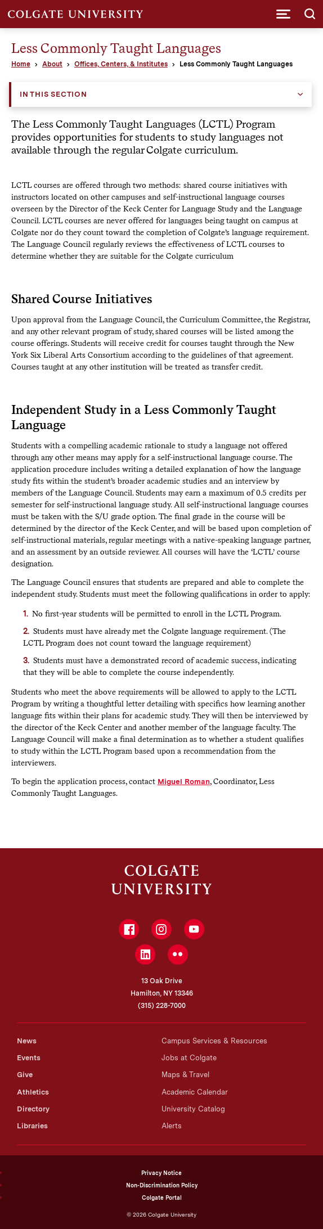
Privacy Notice (161, 1172)
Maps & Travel (185, 1074)
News (27, 1041)
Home (20, 64)
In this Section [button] (53, 94)
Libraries (32, 1126)
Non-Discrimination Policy (162, 1185)
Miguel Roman (184, 781)
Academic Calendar (195, 1092)
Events (29, 1058)
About (52, 64)
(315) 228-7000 (162, 1006)
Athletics (33, 1092)
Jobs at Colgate (189, 1058)
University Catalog (193, 1109)
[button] (283, 14)
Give (25, 1074)
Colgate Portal (162, 1197)
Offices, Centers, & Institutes (121, 64)
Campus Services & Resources (214, 1041)
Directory (33, 1109)
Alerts (172, 1126)
